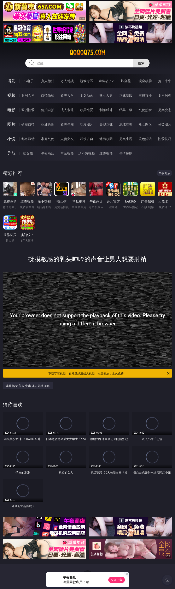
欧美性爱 (86, 110)
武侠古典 (86, 139)
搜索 (141, 63)
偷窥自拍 (28, 124)
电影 (11, 110)
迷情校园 (106, 139)
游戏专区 (86, 81)
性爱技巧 (164, 139)
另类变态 (164, 110)
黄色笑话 (145, 139)
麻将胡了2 (106, 81)
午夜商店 (47, 153)
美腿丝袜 (106, 124)
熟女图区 (145, 124)
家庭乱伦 (47, 139)
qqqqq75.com (87, 52)
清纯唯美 (125, 124)
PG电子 (28, 81)
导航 (11, 153)
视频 (11, 95)
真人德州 (47, 81)
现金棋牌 (145, 81)
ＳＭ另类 (164, 95)
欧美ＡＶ (67, 95)
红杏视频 (106, 153)
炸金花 (126, 81)
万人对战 (67, 81)
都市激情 (28, 139)
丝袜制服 (125, 95)
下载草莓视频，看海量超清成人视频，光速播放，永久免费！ (109, 373)
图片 (11, 124)
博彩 (11, 81)
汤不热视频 (86, 153)
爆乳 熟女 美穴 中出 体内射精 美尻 (28, 386)
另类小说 (125, 139)
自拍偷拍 (47, 95)
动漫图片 (86, 124)
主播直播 (145, 95)
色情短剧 (125, 153)
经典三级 (125, 110)
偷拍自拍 (47, 110)
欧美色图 (67, 124)
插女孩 (28, 153)
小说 (11, 139)
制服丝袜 (106, 110)
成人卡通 (67, 110)
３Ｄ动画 (86, 95)
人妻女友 (67, 139)
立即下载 (116, 580)
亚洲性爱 (28, 110)
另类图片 (164, 124)
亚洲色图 (47, 124)
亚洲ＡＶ (28, 95)
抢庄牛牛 (164, 81)
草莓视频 (67, 153)
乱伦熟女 (145, 110)
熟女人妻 (106, 95)
